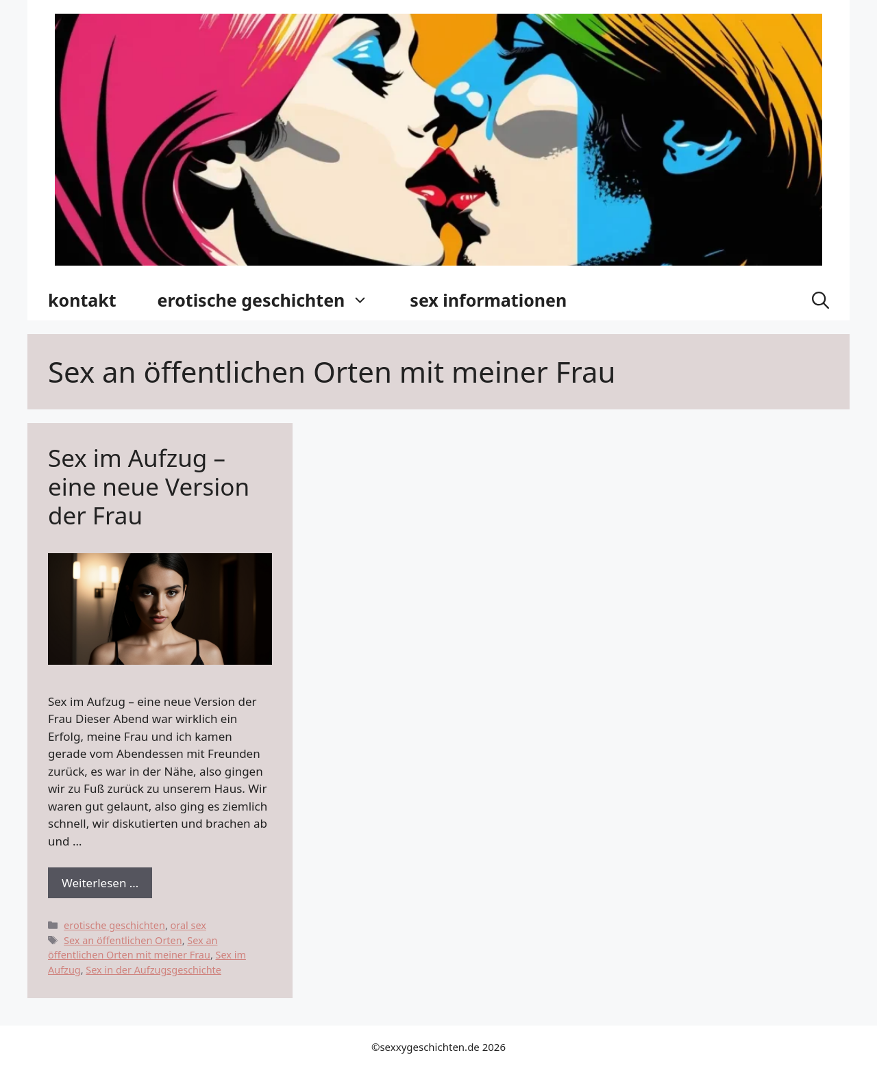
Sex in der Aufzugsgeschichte (153, 969)
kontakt (82, 300)
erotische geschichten (274, 299)
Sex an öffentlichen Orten (123, 940)
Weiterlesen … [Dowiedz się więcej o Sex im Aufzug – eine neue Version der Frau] (100, 883)
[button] (820, 299)
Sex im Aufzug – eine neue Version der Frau (148, 486)
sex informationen (488, 300)
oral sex (188, 925)
